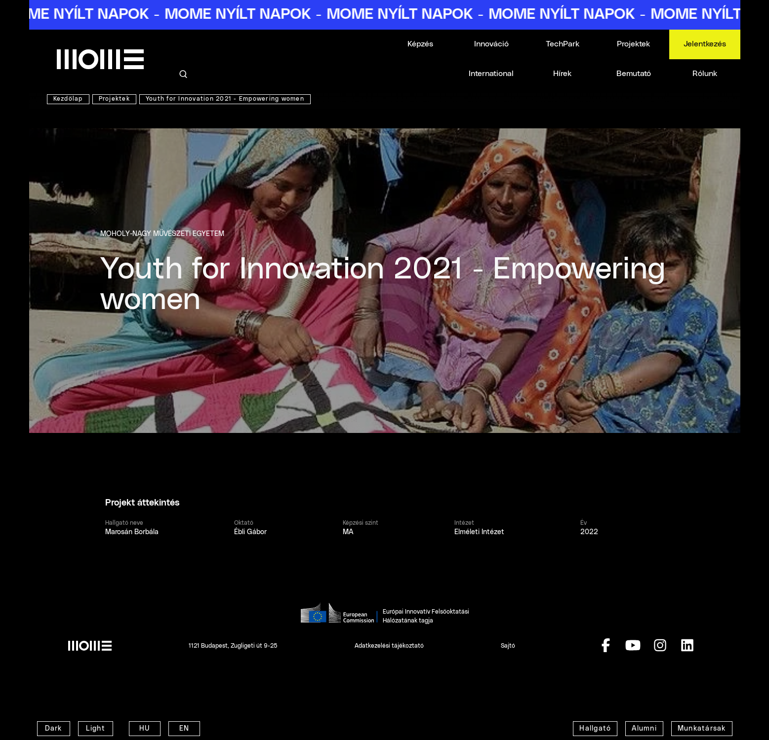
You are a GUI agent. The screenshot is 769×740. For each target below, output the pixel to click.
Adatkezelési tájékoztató (389, 646)
